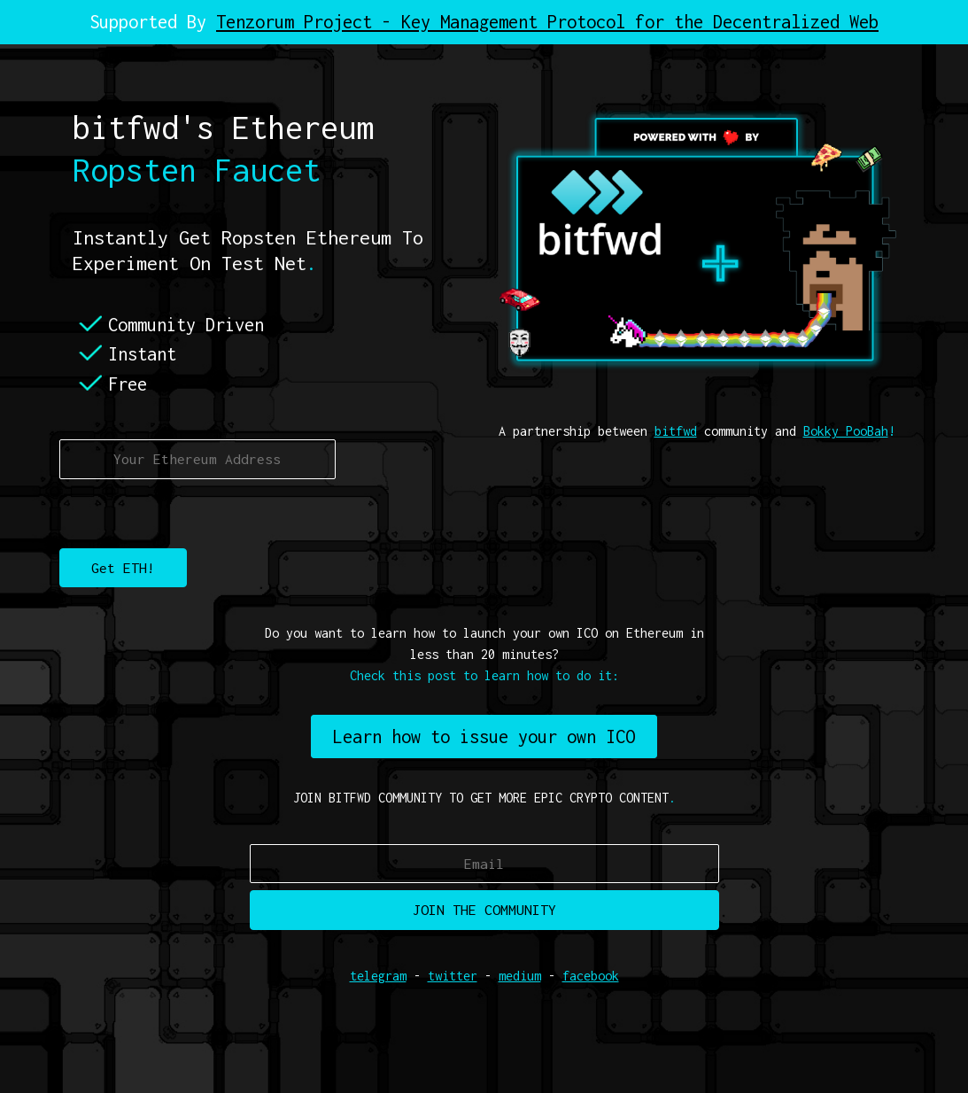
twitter (452, 975)
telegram (378, 975)
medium (520, 975)
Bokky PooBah (845, 430)
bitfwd (675, 430)
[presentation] (194, 513)
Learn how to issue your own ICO (484, 736)
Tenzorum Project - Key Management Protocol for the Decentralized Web (547, 22)
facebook (590, 975)
